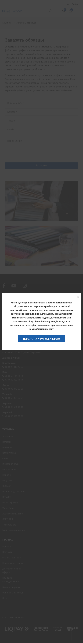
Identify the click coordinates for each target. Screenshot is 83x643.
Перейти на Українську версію (41, 339)
